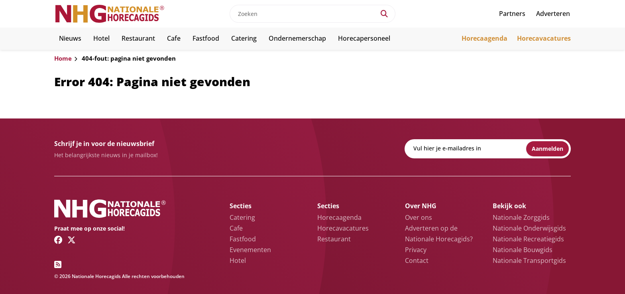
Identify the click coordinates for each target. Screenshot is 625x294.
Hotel (101, 38)
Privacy (415, 249)
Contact (416, 260)
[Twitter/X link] (71, 239)
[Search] (384, 14)
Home (63, 58)
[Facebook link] (58, 239)
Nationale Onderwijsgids (529, 228)
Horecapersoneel (364, 38)
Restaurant (138, 38)
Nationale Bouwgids (522, 249)
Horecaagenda (484, 38)
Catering (244, 38)
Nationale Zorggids (521, 217)
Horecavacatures (544, 38)
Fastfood (206, 38)
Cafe (174, 38)
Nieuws (70, 38)
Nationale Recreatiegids (528, 239)
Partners (512, 13)
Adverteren (553, 13)
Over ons (418, 217)
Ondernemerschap (297, 38)
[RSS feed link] (57, 264)
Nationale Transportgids (529, 260)
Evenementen (250, 249)
